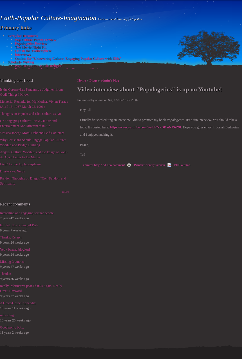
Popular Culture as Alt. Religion (39, 66)
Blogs (93, 80)
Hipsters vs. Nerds (12, 171)
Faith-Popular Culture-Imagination (49, 17)
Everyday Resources (22, 36)
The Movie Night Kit (30, 47)
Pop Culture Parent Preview (35, 40)
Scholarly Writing (20, 62)
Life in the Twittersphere (33, 51)
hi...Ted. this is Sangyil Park (19, 225)
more (65, 192)
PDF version (178, 165)
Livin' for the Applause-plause (20, 164)
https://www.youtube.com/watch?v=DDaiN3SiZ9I (145, 127)
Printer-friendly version (146, 165)
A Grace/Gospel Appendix (18, 303)
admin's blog (110, 80)
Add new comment (112, 165)
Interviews (23, 54)
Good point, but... (12, 327)
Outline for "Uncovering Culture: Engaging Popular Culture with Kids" (68, 58)
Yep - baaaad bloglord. (15, 249)
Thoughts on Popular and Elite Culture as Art (30, 114)
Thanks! (5, 274)
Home (81, 80)
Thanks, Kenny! (11, 237)
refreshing (7, 315)
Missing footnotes (12, 262)
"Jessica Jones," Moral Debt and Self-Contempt (32, 133)
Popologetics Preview (31, 43)
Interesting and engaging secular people (27, 213)
